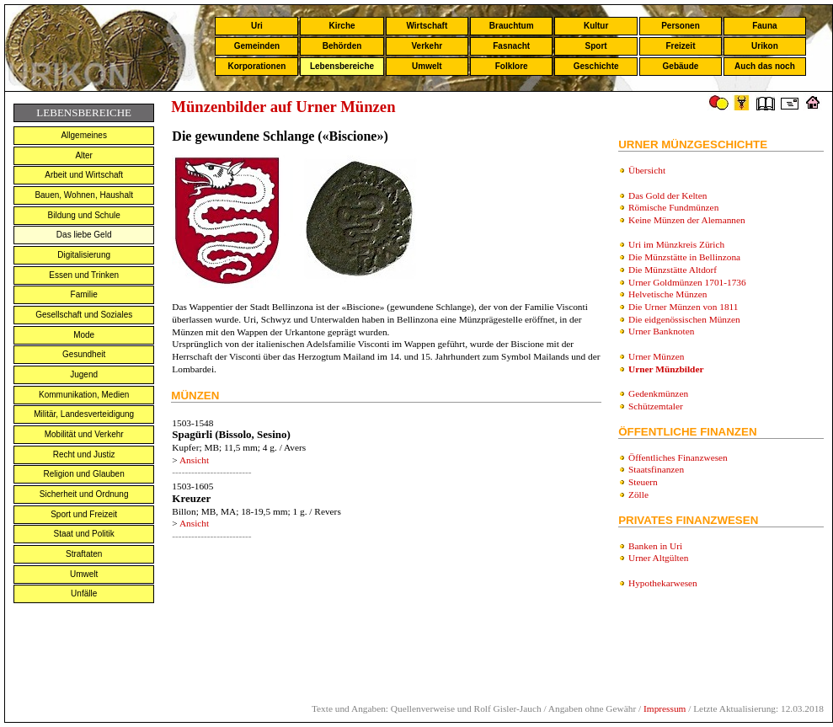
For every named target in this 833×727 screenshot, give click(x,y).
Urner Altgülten (658, 558)
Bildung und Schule (84, 215)
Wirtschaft (426, 25)
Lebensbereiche (342, 66)
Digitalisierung (83, 254)
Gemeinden (257, 46)
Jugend (84, 374)
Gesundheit (83, 354)
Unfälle (84, 593)
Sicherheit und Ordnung (84, 494)
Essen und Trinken (84, 275)
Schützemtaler (655, 406)
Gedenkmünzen (658, 393)
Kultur (596, 25)
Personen (680, 25)
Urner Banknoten (661, 331)
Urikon (764, 46)
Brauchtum (511, 25)
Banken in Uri (655, 546)
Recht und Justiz (84, 454)
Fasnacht (511, 46)
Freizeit (680, 46)
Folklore (511, 66)
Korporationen (256, 66)
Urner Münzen (656, 356)
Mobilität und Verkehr (84, 434)
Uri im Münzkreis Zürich (676, 244)
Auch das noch (764, 66)
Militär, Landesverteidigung (84, 414)
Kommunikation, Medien (84, 394)
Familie (84, 294)
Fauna (764, 25)
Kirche (341, 25)
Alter (84, 155)
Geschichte (596, 66)
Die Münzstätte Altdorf (672, 270)
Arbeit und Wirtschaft (84, 174)
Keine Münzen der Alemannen (686, 220)
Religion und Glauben (84, 473)
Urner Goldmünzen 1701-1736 (687, 282)
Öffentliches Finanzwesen (678, 457)
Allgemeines (83, 135)
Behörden (342, 46)
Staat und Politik (84, 533)
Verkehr (426, 46)
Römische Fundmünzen (673, 207)
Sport (596, 46)
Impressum (664, 708)
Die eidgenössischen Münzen (684, 319)
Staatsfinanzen (656, 469)
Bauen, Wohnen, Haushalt (84, 195)
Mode (83, 334)
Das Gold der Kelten (667, 195)
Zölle (638, 494)
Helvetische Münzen (667, 294)
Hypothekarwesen (662, 583)
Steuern (643, 482)
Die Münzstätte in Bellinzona (684, 257)
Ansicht (194, 460)
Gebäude (681, 66)
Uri (257, 25)
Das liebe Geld (84, 234)
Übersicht (646, 170)
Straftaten (84, 554)
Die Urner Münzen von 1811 (683, 307)
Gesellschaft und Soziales (83, 314)
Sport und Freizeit (84, 514)
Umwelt (427, 66)
